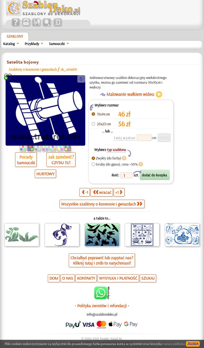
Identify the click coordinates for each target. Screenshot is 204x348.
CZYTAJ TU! (61, 162)
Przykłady (32, 43)
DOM (53, 278)
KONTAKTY (86, 278)
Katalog (9, 43)
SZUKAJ (148, 278)
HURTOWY (45, 173)
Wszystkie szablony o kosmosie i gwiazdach (101, 204)
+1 (118, 192)
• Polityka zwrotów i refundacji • (102, 305)
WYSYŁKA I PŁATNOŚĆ (118, 278)
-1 (85, 192)
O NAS (67, 278)
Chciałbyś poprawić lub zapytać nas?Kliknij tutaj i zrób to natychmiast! (101, 260)
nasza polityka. (175, 343)
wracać (102, 192)
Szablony (15, 36)
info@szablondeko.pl (102, 314)
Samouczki (57, 43)
